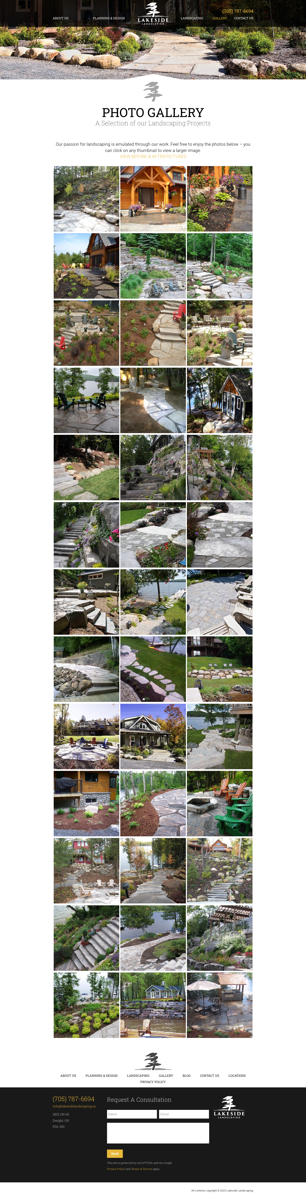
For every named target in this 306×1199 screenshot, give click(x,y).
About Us (60, 18)
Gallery (220, 18)
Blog (187, 1075)
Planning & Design (109, 18)
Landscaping (192, 18)
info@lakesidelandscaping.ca (74, 1106)
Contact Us (243, 18)
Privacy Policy (153, 1082)
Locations (237, 1075)
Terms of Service (141, 1169)
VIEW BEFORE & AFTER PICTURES (153, 156)
